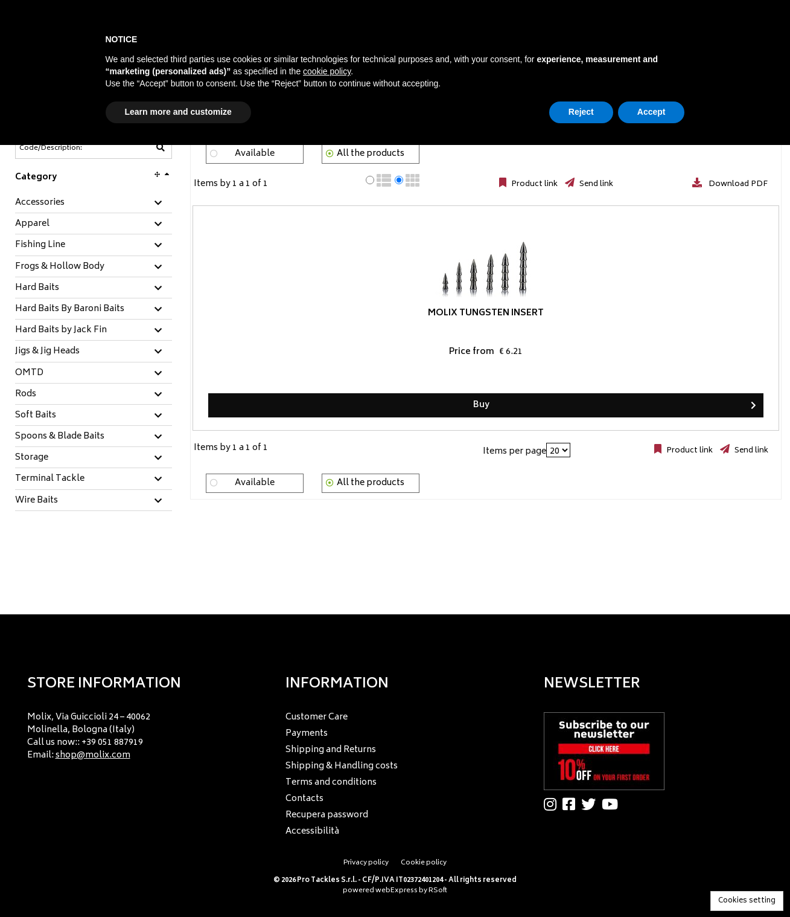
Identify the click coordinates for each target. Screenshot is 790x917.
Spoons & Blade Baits (59, 436)
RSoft (437, 890)
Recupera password (326, 815)
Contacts (304, 798)
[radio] (370, 180)
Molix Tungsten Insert (265, 318)
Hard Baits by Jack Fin (61, 330)
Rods (25, 394)
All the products (370, 153)
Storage (31, 457)
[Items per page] (558, 450)
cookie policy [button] (327, 71)
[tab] (93, 203)
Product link (533, 184)
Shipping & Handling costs (341, 766)
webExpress (396, 890)
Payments (306, 733)
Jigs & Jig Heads (47, 351)
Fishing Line (40, 245)
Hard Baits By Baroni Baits (69, 309)
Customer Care (316, 717)
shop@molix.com (93, 755)
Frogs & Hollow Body (59, 267)
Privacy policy (366, 863)
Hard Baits (37, 288)
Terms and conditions (331, 782)
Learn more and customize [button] (178, 112)
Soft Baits (35, 415)
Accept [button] (651, 112)
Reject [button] (581, 112)
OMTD (29, 373)
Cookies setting (747, 901)
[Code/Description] (64, 148)
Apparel (32, 224)
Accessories (40, 203)
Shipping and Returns (330, 750)
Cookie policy (424, 863)
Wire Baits (36, 500)
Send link (595, 184)
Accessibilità (312, 831)
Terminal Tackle (49, 479)
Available (255, 153)
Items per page (514, 451)
